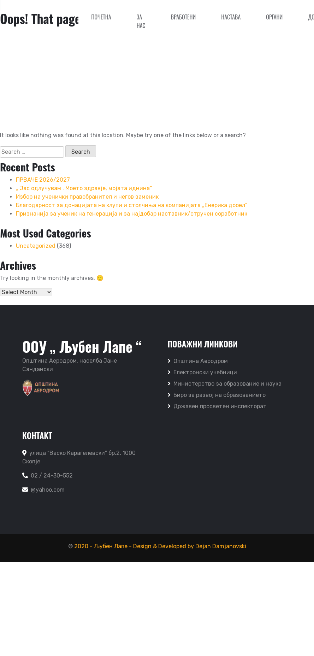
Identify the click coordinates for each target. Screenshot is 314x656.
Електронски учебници (202, 372)
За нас (141, 21)
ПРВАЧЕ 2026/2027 (43, 179)
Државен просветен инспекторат (217, 406)
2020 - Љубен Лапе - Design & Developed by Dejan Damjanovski (160, 546)
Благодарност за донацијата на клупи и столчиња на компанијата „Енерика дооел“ (131, 205)
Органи (274, 17)
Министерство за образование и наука (225, 383)
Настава (231, 17)
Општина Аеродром (198, 361)
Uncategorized (35, 245)
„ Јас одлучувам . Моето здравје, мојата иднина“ (84, 188)
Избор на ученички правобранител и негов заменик (87, 196)
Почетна (101, 17)
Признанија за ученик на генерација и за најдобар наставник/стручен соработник (131, 213)
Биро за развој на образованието (217, 395)
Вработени (183, 17)
